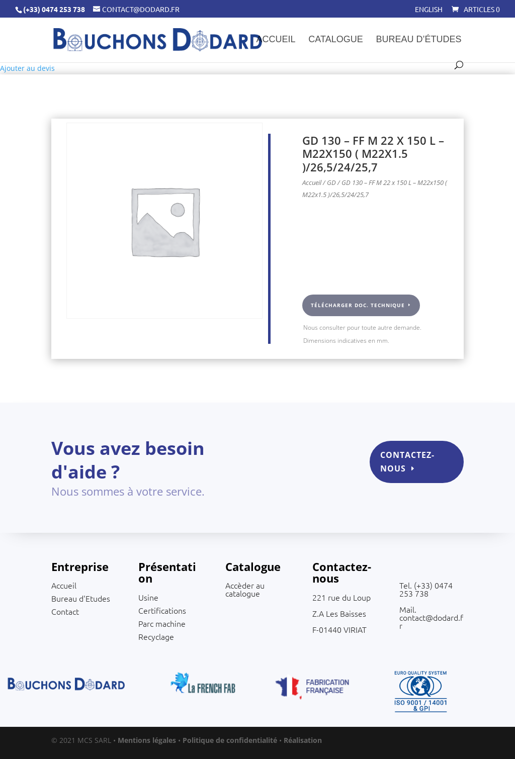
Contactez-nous (400, 465)
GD (331, 182)
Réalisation (303, 740)
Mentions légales (147, 740)
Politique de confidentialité (230, 740)
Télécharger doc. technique (358, 305)
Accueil (275, 40)
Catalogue (335, 40)
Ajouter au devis (27, 68)
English (429, 10)
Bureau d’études (419, 40)
